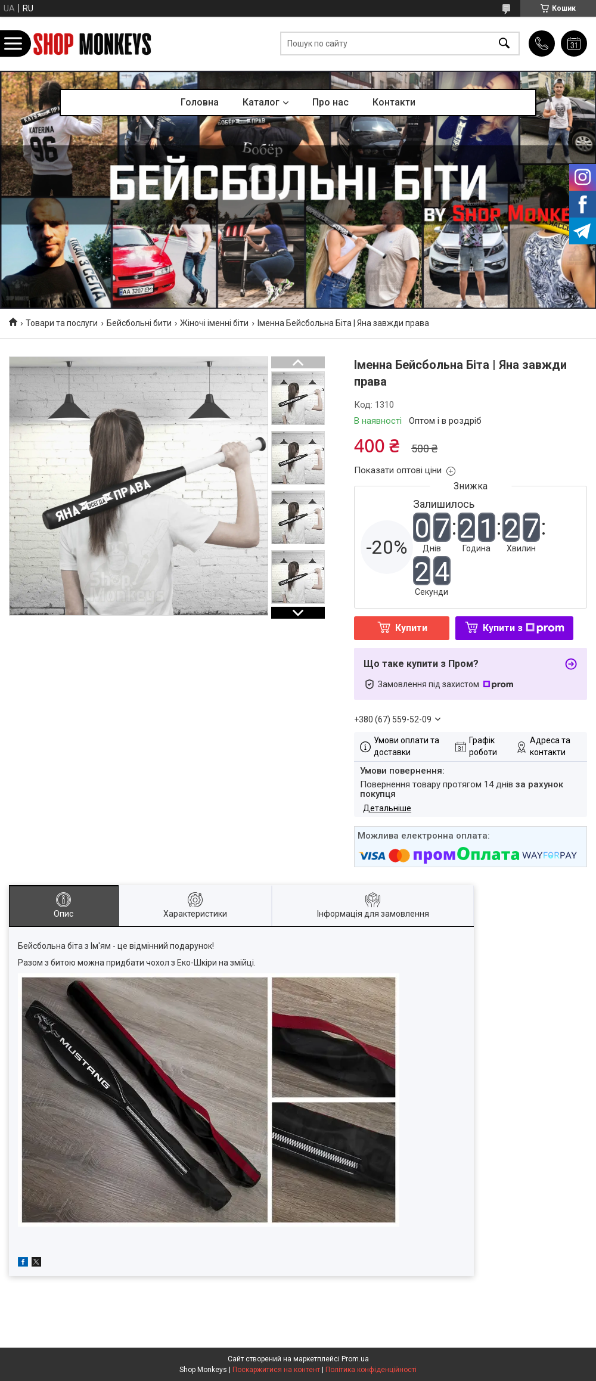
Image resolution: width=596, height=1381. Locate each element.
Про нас (330, 102)
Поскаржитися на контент (276, 1370)
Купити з (523, 628)
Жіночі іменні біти (214, 323)
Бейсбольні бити (139, 323)
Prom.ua (355, 1359)
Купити (411, 628)
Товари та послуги (62, 323)
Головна (200, 102)
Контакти (393, 102)
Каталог (261, 102)
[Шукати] (504, 44)
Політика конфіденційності (371, 1370)
